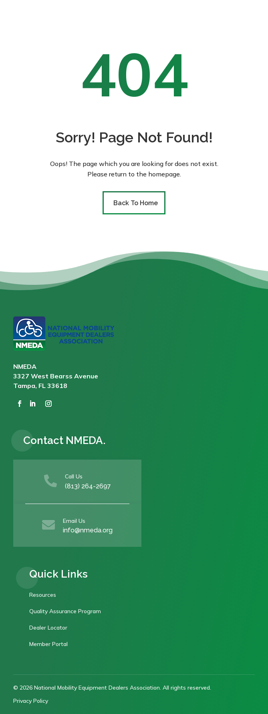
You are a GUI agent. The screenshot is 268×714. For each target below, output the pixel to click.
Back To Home (135, 203)
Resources (42, 594)
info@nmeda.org (88, 530)
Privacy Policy (30, 700)
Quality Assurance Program (65, 611)
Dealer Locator (48, 627)
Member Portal (48, 644)
